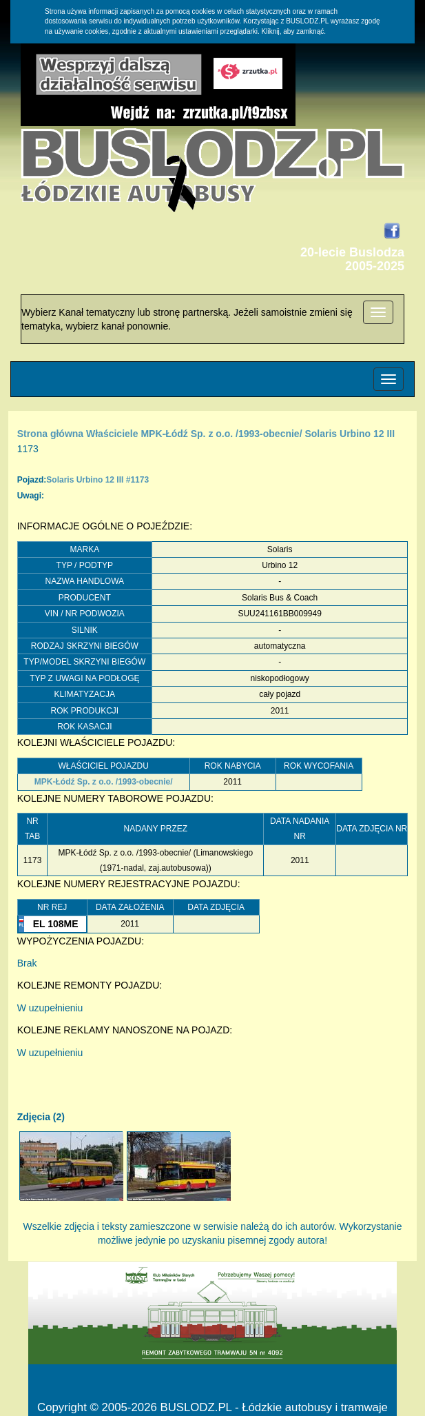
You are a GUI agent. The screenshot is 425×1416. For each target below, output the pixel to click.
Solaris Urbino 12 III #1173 (97, 480)
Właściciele (112, 433)
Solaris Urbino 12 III (349, 433)
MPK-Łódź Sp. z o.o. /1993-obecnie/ (221, 433)
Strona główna (50, 433)
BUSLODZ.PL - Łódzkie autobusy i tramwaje (273, 1407)
